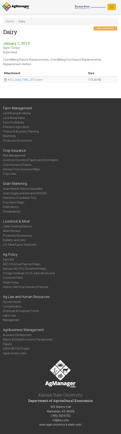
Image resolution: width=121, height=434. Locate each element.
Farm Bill (8, 259)
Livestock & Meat (16, 221)
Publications (11, 206)
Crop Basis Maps (13, 202)
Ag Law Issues (12, 301)
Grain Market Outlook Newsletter (23, 188)
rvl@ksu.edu (61, 420)
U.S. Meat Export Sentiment (19, 244)
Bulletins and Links (14, 240)
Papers (7, 344)
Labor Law (9, 315)
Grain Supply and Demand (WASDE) (25, 193)
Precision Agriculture (16, 127)
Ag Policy (10, 254)
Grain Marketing (15, 183)
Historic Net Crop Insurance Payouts (25, 287)
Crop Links (9, 173)
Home (10, 21)
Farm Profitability (13, 122)
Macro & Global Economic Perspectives (28, 339)
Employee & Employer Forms (21, 311)
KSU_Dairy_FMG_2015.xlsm (25, 79)
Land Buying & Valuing (16, 113)
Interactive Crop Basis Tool (19, 197)
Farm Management (17, 108)
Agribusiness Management (23, 330)
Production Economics (17, 140)
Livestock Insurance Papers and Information (30, 160)
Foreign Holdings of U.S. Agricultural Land (28, 273)
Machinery (9, 136)
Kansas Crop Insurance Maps (21, 169)
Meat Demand (11, 230)
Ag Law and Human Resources (26, 297)
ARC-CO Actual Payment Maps (22, 264)
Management (11, 320)
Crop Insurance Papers (17, 164)
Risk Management (14, 155)
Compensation (12, 306)
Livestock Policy (13, 277)
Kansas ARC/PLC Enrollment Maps (24, 268)
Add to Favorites (105, 28)
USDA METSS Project (16, 348)
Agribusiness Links (14, 353)
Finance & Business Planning (21, 131)
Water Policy (11, 282)
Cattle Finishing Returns (17, 226)
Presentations (11, 211)
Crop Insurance (14, 150)
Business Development (17, 335)
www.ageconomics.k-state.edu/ (60, 424)
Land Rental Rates (14, 117)
